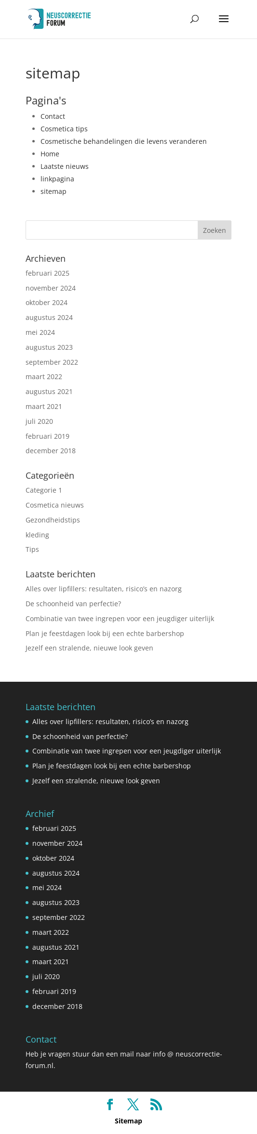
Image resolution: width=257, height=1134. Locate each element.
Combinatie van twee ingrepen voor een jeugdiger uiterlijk (120, 618)
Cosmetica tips (64, 128)
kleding (37, 534)
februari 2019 (47, 436)
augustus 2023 (49, 347)
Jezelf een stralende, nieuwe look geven (89, 647)
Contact (53, 116)
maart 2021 (44, 406)
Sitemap (128, 1120)
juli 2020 (39, 421)
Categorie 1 (44, 490)
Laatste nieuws (65, 166)
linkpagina (57, 178)
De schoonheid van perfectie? (73, 603)
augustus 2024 (49, 317)
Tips (32, 549)
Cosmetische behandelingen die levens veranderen (124, 141)
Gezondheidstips (53, 519)
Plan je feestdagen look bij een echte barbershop (105, 633)
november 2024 (51, 288)
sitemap (54, 191)
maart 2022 (44, 376)
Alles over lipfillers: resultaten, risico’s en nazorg (104, 588)
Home (50, 153)
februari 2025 (47, 273)
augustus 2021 (49, 391)
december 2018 (51, 450)
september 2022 (52, 362)
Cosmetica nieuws (55, 505)
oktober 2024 (47, 302)
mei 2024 (40, 332)
